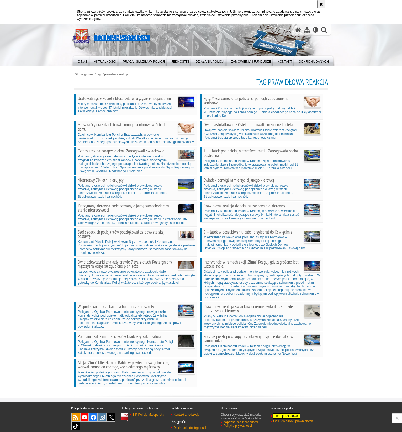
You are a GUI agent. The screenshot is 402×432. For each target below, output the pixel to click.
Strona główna (84, 74)
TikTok (75, 426)
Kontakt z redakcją (186, 415)
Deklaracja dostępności (189, 428)
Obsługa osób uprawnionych (293, 421)
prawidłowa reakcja (116, 74)
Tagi (99, 74)
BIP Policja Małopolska (148, 415)
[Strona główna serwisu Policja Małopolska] (298, 30)
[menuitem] (82, 60)
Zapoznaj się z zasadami (240, 422)
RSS (75, 417)
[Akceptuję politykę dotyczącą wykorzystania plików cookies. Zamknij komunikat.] (321, 4)
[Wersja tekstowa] (315, 30)
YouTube (84, 417)
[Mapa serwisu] (307, 30)
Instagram (102, 417)
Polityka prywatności (237, 426)
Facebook (93, 417)
